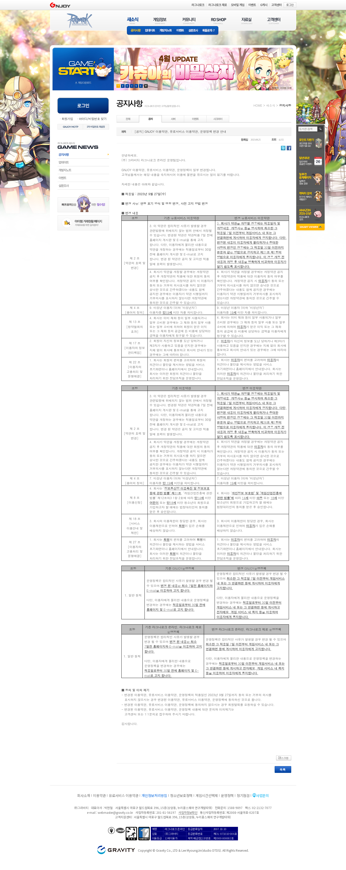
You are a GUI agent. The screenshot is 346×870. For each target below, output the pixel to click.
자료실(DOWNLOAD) (246, 20)
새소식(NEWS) (132, 20)
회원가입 (67, 118)
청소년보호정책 (181, 795)
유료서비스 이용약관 (123, 795)
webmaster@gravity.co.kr (115, 812)
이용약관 (99, 795)
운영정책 (227, 795)
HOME (258, 105)
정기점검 (243, 795)
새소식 (270, 105)
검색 (320, 129)
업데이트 (150, 30)
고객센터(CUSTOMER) (273, 20)
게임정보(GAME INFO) (160, 20)
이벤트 (180, 30)
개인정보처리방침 (154, 795)
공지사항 (135, 30)
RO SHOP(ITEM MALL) (219, 20)
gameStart (83, 64)
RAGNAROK (79, 20)
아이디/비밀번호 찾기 (92, 118)
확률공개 (209, 30)
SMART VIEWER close (311, 227)
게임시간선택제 (206, 795)
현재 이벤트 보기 (146, 86)
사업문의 (262, 795)
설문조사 (193, 30)
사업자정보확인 (187, 812)
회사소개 (83, 795)
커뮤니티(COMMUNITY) (188, 20)
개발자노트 (165, 30)
